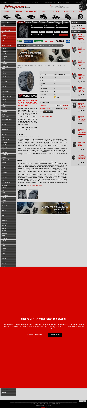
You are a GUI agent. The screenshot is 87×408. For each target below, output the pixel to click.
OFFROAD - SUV (6, 30)
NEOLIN (4, 240)
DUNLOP (4, 109)
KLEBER (4, 197)
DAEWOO (4, 99)
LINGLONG (4, 213)
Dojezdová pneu (47, 35)
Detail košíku (66, 7)
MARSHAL (4, 223)
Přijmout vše (55, 335)
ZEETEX (4, 392)
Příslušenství (5, 43)
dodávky (28, 22)
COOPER (4, 94)
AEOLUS (4, 53)
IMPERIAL (4, 185)
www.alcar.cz (43, 407)
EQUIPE (4, 114)
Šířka (32, 30)
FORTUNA (4, 132)
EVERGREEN (5, 122)
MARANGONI (5, 218)
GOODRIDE (4, 152)
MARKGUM (4, 220)
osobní (21, 22)
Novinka (57, 35)
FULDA (3, 137)
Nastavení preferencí (34, 335)
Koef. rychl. (64, 30)
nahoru (83, 401)
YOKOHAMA (5, 390)
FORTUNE (4, 134)
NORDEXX (4, 251)
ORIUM (3, 256)
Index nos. (56, 30)
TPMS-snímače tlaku (7, 45)
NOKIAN (4, 248)
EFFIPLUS (4, 111)
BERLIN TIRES (5, 76)
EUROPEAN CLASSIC (7, 119)
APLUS (3, 58)
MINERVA (4, 235)
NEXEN (3, 243)
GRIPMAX (4, 162)
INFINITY (4, 187)
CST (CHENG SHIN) (6, 96)
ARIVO (3, 61)
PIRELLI (4, 263)
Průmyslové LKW (6, 38)
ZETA (3, 395)
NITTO (3, 246)
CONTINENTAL (5, 91)
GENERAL (4, 142)
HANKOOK (4, 170)
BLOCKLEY (4, 81)
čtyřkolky (51, 22)
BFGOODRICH (5, 79)
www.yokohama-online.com (34, 185)
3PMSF (36, 35)
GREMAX (4, 157)
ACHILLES (4, 56)
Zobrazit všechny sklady (46, 116)
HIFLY (3, 180)
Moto (3, 32)
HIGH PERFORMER (6, 182)
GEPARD (4, 144)
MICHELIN (4, 233)
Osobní (28, 45)
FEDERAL (4, 127)
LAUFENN (4, 205)
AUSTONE (4, 63)
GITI (3, 149)
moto (43, 22)
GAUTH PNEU (5, 139)
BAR (3, 71)
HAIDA (3, 167)
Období (33, 25)
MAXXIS (4, 228)
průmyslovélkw (59, 23)
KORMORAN (5, 200)
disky (66, 22)
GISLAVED (4, 147)
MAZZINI (4, 230)
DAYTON (4, 104)
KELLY (3, 190)
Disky (3, 40)
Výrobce (46, 25)
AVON (3, 68)
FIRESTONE (5, 129)
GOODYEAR (5, 154)
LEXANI (4, 210)
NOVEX (3, 253)
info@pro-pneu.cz (81, 28)
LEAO (3, 208)
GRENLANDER (5, 160)
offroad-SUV (36, 22)
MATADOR (4, 225)
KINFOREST (5, 195)
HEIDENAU (4, 175)
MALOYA (4, 215)
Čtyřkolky (4, 35)
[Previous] (18, 41)
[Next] (69, 41)
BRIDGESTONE (5, 84)
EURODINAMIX (5, 117)
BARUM (4, 74)
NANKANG (4, 238)
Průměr (48, 30)
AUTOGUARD (5, 66)
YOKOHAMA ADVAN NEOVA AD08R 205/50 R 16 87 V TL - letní (48, 45)
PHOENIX (4, 261)
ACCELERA (5, 51)
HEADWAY (4, 172)
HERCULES (4, 177)
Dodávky (4, 27)
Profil (40, 30)
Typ (57, 25)
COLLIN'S (4, 86)
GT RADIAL (4, 165)
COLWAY (4, 89)
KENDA (3, 192)
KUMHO (4, 203)
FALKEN (4, 124)
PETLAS (4, 258)
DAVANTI (4, 101)
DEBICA (4, 106)
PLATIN (3, 266)
